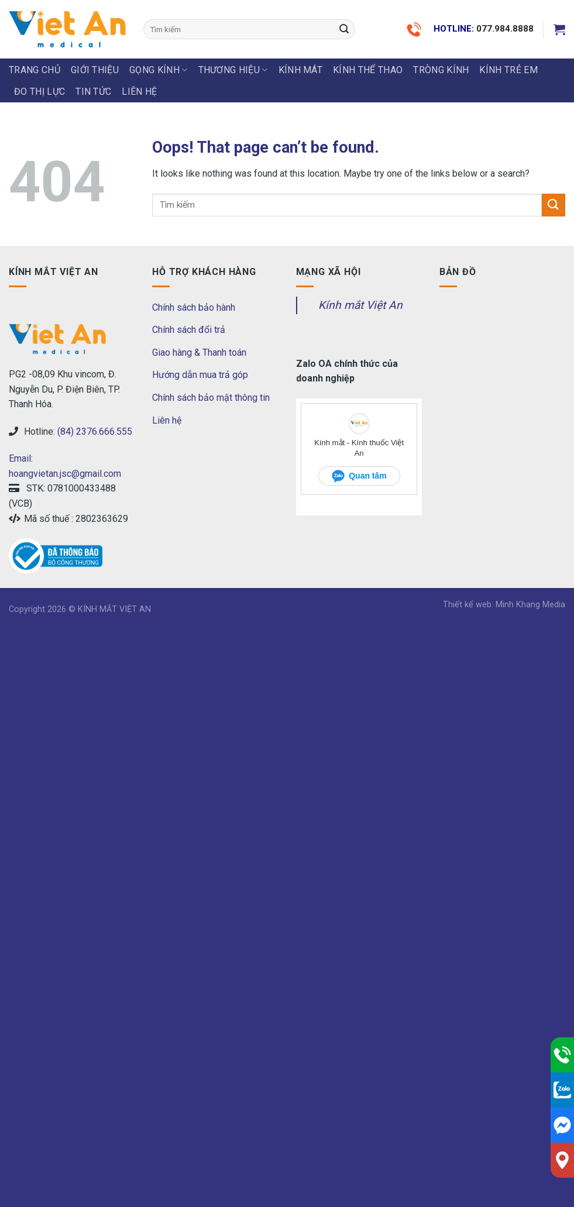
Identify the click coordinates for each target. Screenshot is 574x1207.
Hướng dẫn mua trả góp (200, 374)
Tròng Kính (441, 69)
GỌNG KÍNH (158, 70)
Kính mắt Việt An (360, 305)
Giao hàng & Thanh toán (199, 352)
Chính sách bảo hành (193, 307)
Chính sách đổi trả (188, 329)
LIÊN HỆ (139, 91)
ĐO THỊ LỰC (39, 91)
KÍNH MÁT (301, 69)
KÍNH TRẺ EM (508, 69)
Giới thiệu (95, 69)
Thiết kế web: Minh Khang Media (504, 605)
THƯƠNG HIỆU (233, 70)
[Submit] (345, 29)
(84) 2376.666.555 (94, 431)
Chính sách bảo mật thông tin (211, 397)
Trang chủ (34, 69)
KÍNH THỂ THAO (368, 69)
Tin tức (93, 91)
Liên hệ (166, 420)
